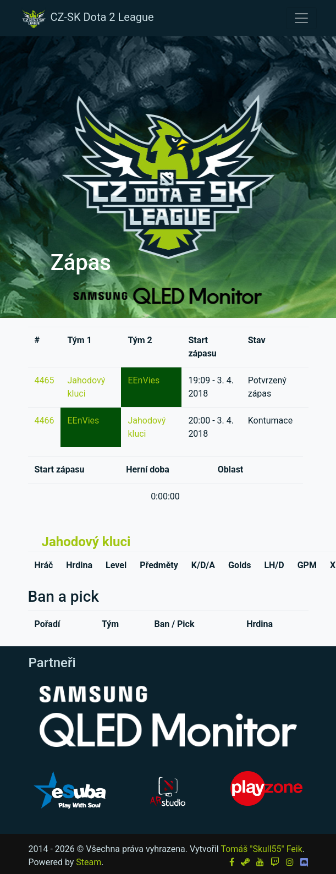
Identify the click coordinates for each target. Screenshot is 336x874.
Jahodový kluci (86, 541)
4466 (44, 420)
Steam (88, 862)
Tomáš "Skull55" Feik (261, 849)
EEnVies (143, 380)
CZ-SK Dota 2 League (87, 18)
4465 (44, 380)
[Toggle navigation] (301, 18)
